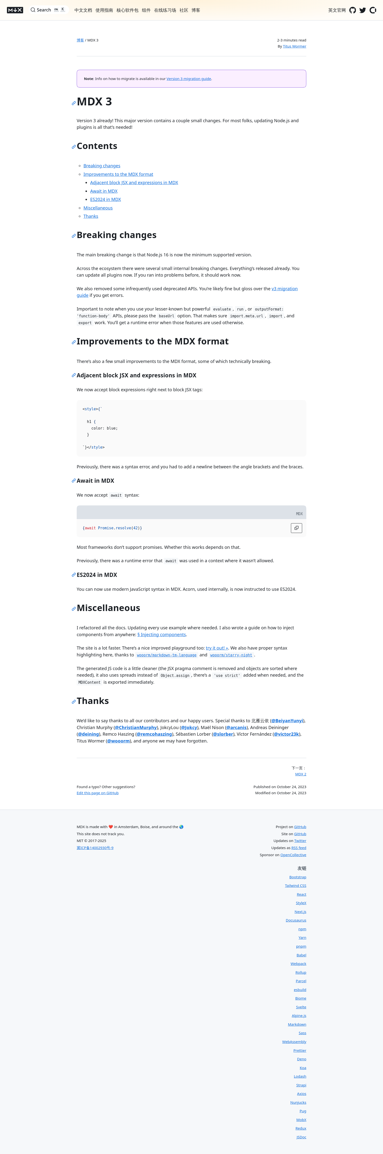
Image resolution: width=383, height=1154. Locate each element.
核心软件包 (127, 10)
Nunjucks (298, 1102)
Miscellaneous (98, 208)
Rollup (300, 972)
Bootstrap (297, 876)
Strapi (301, 1085)
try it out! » (217, 648)
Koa (303, 1067)
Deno (301, 1058)
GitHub (300, 826)
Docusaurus (296, 920)
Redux (301, 1128)
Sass (302, 1032)
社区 (184, 10)
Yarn (302, 937)
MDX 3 (92, 40)
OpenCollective (293, 854)
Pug (302, 1110)
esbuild (300, 989)
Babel (301, 955)
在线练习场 (165, 10)
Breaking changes (102, 166)
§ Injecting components (162, 634)
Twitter (300, 840)
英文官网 (337, 10)
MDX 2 (300, 774)
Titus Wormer (294, 46)
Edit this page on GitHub (98, 792)
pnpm (301, 946)
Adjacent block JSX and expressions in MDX (134, 182)
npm (302, 928)
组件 (146, 10)
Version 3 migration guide (189, 78)
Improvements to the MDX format (118, 174)
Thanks (91, 216)
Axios (301, 1093)
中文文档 (83, 10)
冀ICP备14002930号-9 (95, 847)
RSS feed (298, 847)
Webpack (298, 963)
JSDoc (301, 1136)
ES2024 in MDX (105, 199)
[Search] (49, 9)
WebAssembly (294, 1041)
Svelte (301, 1006)
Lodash (300, 1076)
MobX (301, 1119)
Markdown (297, 1024)
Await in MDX (103, 191)
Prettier (299, 1050)
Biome (300, 998)
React (301, 894)
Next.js (300, 911)
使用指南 (104, 10)
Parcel (301, 980)
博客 (80, 40)
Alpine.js (299, 1015)
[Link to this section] (75, 103)
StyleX (301, 902)
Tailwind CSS (295, 885)
